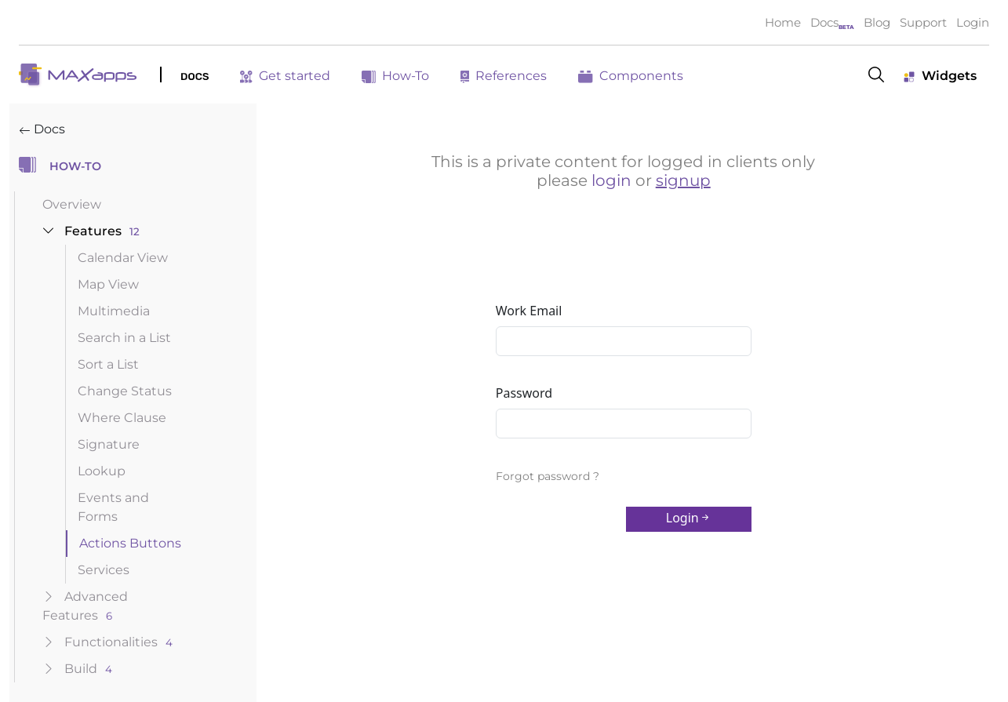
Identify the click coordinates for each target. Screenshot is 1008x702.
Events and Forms (113, 507)
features (91, 231)
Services (103, 569)
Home (783, 22)
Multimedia (114, 311)
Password (524, 393)
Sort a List (108, 364)
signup (683, 180)
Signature (109, 444)
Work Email (529, 310)
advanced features (85, 606)
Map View (108, 284)
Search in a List (124, 337)
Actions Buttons (130, 543)
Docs (824, 22)
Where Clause (122, 417)
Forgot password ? (547, 476)
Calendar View (123, 257)
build (77, 668)
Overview (71, 204)
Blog (877, 22)
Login (972, 22)
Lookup (102, 471)
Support (923, 22)
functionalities (107, 642)
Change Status (125, 391)
